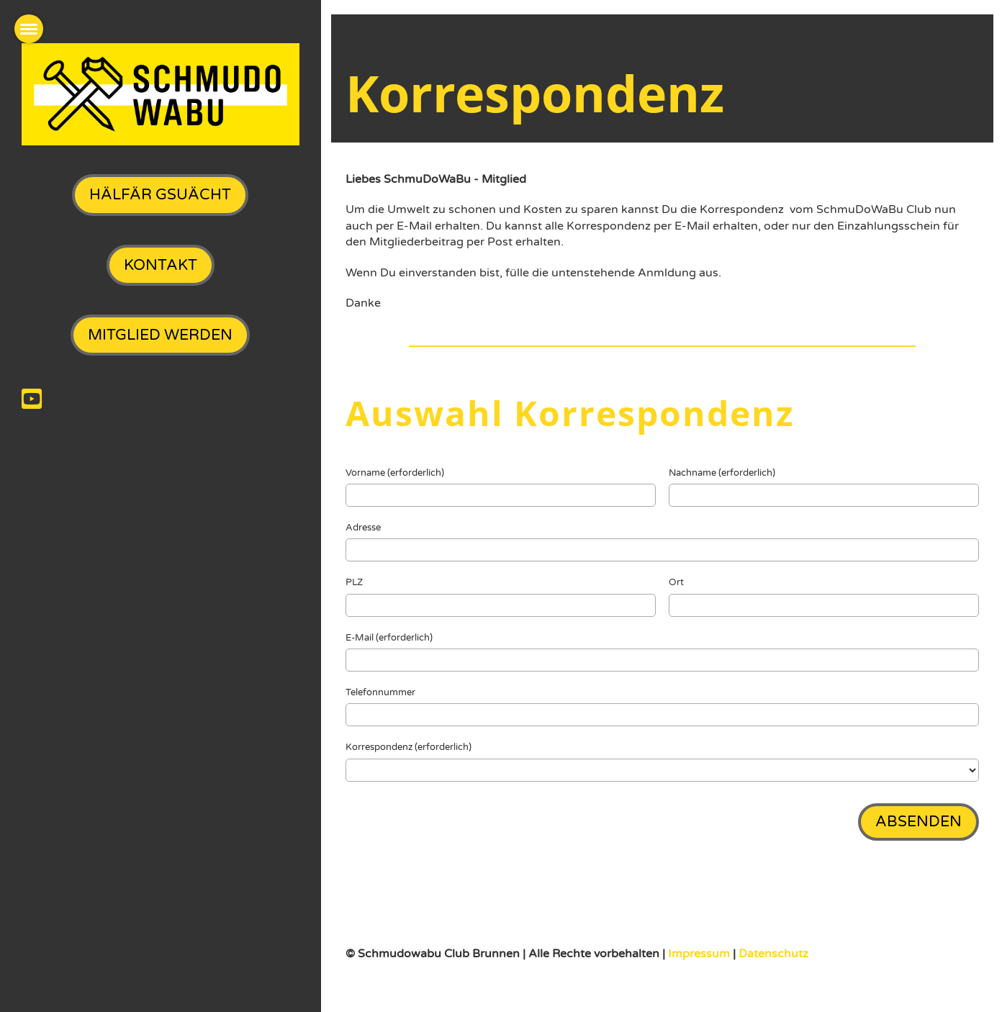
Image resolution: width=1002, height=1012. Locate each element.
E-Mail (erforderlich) (389, 637)
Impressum (700, 954)
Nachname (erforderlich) (722, 473)
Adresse (363, 527)
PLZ (354, 582)
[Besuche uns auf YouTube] (32, 400)
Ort (676, 582)
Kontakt (160, 265)
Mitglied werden (160, 335)
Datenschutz (773, 954)
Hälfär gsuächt (160, 195)
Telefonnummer (380, 692)
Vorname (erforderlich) (395, 473)
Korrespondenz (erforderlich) (408, 747)
